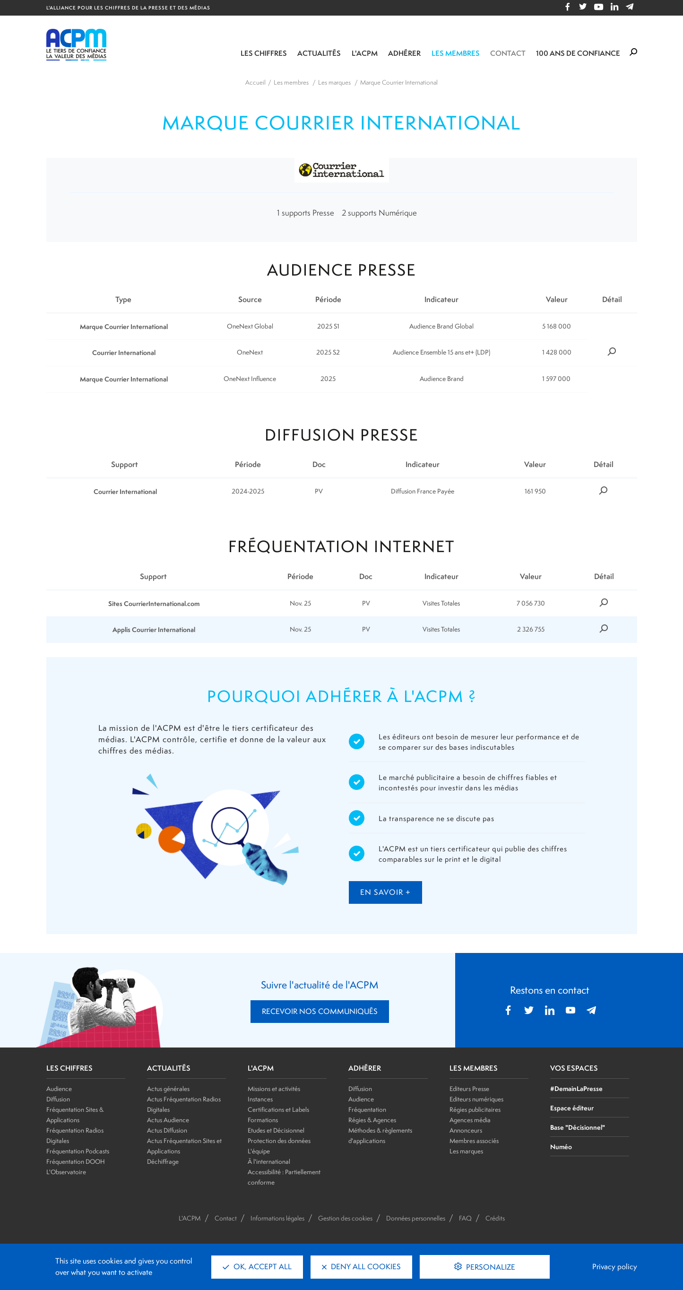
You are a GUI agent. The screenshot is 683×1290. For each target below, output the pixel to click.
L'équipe (259, 1151)
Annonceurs (466, 1130)
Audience (59, 1088)
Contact (508, 53)
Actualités (319, 53)
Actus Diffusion (167, 1130)
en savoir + (385, 892)
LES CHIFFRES (69, 1068)
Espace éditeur (572, 1107)
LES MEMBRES (474, 1068)
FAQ (465, 1218)
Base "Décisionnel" (577, 1127)
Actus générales (168, 1088)
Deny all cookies (361, 1267)
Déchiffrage (163, 1161)
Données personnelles (415, 1218)
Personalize (489, 1267)
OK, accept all (257, 1267)
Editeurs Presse (469, 1088)
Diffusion (58, 1099)
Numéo (561, 1146)
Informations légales (277, 1218)
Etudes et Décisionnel (276, 1130)
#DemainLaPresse (576, 1088)
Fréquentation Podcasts (77, 1151)
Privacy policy (614, 1267)
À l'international (269, 1161)
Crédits (495, 1218)
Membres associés (474, 1140)
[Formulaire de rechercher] (633, 52)
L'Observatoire (66, 1172)
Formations (263, 1120)
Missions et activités (274, 1088)
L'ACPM (365, 53)
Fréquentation (367, 1109)
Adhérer (404, 53)
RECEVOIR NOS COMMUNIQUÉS (320, 1011)
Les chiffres (264, 53)
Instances (260, 1099)
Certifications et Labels (278, 1109)
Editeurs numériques (476, 1099)
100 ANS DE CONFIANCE (578, 53)
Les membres (456, 53)
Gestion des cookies (345, 1218)
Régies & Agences (372, 1120)
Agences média (470, 1120)
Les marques (466, 1151)
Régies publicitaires (475, 1109)
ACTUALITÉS (168, 1068)
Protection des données (279, 1140)
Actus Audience (168, 1120)
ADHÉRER (364, 1068)
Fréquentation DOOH (75, 1161)
